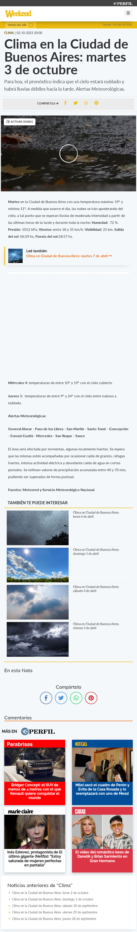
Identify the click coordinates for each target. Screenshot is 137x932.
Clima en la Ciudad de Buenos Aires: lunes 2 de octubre (50, 893)
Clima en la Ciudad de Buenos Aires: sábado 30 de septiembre (55, 906)
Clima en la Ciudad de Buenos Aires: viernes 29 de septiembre (54, 912)
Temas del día (21, 25)
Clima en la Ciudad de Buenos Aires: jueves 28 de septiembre (54, 919)
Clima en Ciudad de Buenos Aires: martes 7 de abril (67, 256)
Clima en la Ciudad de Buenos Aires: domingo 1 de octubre (52, 899)
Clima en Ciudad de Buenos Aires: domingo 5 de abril (96, 552)
